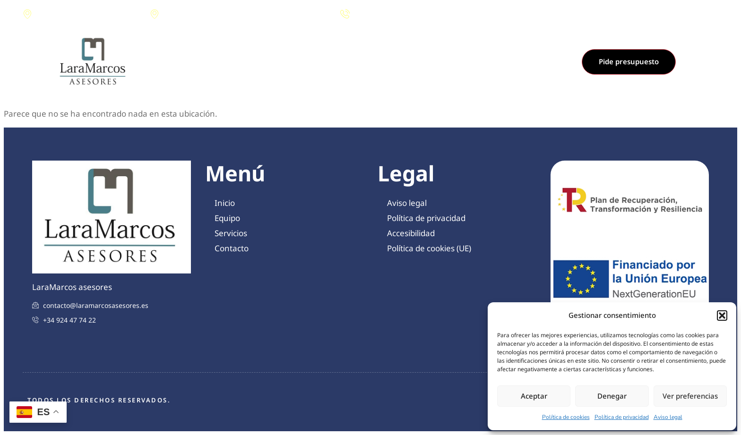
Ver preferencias (690, 396)
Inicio (307, 61)
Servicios (383, 61)
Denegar (612, 396)
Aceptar (534, 396)
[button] (722, 315)
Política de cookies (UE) (429, 248)
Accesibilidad (411, 233)
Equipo (342, 61)
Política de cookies (566, 417)
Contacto (428, 61)
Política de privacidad (622, 417)
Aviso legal (668, 417)
